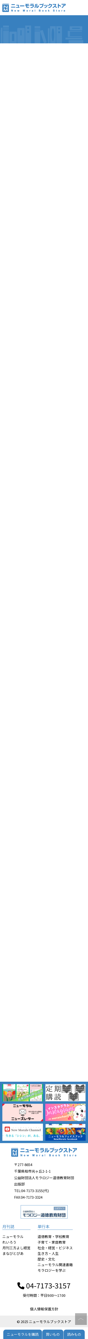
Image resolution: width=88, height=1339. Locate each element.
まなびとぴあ (12, 1253)
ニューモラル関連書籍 (55, 1264)
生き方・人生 (48, 1253)
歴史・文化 (46, 1259)
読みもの (74, 1334)
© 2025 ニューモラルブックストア (44, 1321)
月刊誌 (8, 1226)
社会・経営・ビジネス (55, 1247)
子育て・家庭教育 (52, 1242)
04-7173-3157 (44, 1285)
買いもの (53, 1334)
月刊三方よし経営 (16, 1247)
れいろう (9, 1242)
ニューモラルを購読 (22, 1334)
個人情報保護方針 (44, 1308)
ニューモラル (12, 1236)
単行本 (44, 1226)
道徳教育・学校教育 (53, 1236)
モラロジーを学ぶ (52, 1270)
